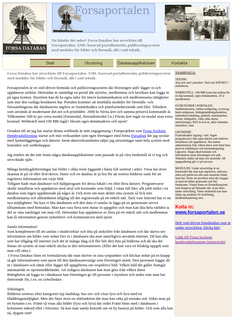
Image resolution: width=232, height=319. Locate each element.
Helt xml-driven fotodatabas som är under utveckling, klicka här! (203, 225)
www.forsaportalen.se (200, 212)
